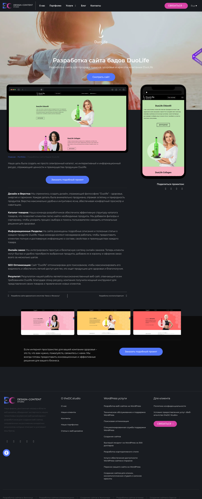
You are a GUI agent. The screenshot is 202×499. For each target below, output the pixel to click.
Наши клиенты (68, 409)
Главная (12, 157)
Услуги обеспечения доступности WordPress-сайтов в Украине (121, 458)
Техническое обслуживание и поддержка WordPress (125, 410)
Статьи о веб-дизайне (72, 429)
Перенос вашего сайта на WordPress (122, 466)
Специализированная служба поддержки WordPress (125, 426)
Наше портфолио (70, 422)
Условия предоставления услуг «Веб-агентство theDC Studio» (173, 410)
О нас (64, 403)
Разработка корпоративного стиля (121, 450)
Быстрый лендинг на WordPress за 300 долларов (123, 442)
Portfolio (22, 157)
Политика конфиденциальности (170, 403)
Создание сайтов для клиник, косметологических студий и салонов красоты (123, 475)
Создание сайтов (112, 434)
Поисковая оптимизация (116, 418)
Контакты (66, 416)
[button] (166, 189)
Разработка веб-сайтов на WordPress (123, 403)
